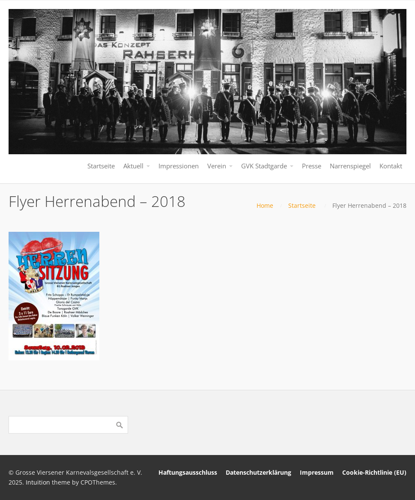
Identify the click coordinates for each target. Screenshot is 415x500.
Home (265, 205)
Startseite (302, 205)
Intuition (38, 482)
